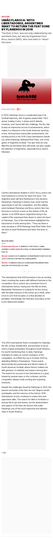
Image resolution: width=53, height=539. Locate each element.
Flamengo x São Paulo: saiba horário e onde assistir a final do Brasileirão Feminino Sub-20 (26, 249)
